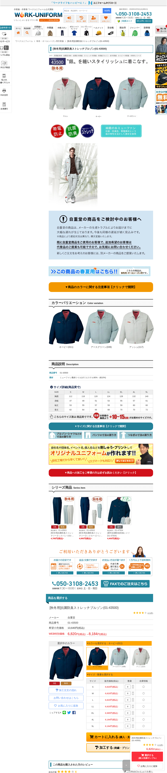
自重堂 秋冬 (67, 55)
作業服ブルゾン (103, 55)
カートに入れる (121, 737)
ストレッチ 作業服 (90, 55)
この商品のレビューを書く (138, 771)
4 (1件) (150, 613)
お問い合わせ (144, 21)
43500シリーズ (136, 55)
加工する (121, 747)
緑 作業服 (113, 55)
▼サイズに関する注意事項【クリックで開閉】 (101, 426)
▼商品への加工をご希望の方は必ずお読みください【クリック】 (101, 472)
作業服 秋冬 (58, 55)
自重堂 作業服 (78, 55)
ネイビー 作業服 (123, 55)
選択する (147, 756)
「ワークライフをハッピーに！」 (69, 3)
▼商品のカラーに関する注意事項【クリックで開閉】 (101, 287)
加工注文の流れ (68, 690)
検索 (107, 11)
